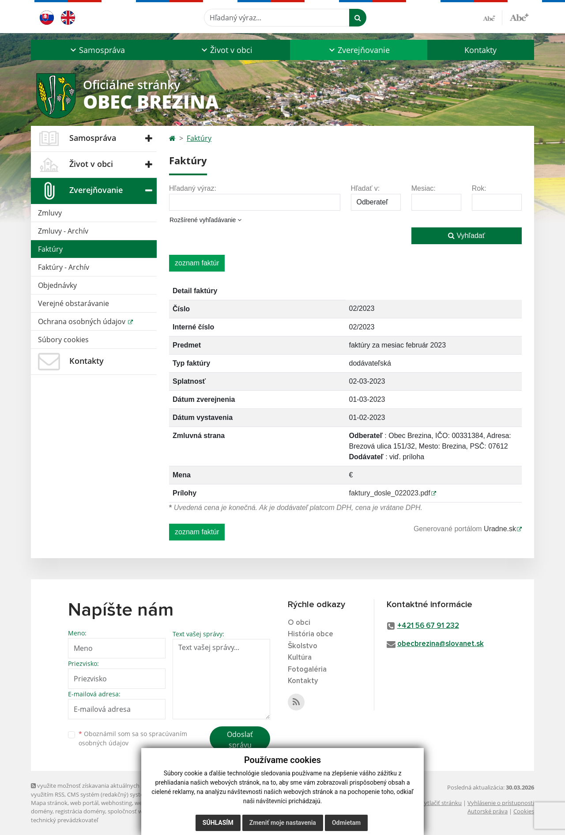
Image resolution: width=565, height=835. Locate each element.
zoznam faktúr (197, 263)
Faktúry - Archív (63, 267)
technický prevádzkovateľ (64, 820)
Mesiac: (423, 188)
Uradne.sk (500, 529)
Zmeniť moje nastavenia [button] (282, 822)
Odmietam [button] (346, 822)
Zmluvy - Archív (63, 231)
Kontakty (480, 50)
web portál (84, 803)
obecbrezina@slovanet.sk (440, 644)
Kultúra (300, 657)
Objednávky (57, 285)
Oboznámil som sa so (133, 738)
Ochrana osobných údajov (82, 321)
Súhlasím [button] (218, 822)
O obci (299, 623)
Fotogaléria (307, 669)
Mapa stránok (49, 803)
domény (42, 811)
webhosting (116, 803)
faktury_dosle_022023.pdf (389, 493)
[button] (96, 50)
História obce (310, 634)
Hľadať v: (365, 188)
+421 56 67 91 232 (428, 626)
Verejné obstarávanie (73, 303)
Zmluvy (50, 213)
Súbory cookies (63, 339)
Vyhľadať (466, 235)
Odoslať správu (240, 739)
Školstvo (302, 646)
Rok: (479, 188)
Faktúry (50, 249)
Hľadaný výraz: (192, 188)
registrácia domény (80, 811)
